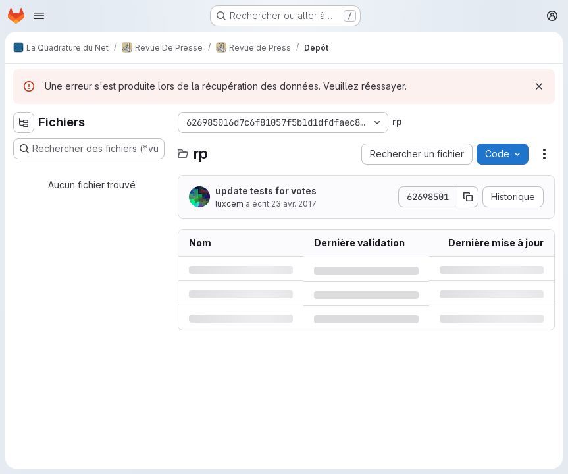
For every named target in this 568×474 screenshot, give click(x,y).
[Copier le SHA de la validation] (467, 196)
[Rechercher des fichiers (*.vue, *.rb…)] (89, 148)
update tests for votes (266, 190)
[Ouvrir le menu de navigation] (38, 15)
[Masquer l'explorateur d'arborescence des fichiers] (23, 122)
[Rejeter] (539, 86)
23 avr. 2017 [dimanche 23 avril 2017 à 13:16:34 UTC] (294, 204)
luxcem (229, 204)
